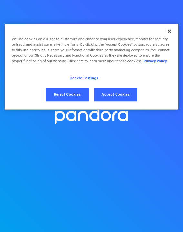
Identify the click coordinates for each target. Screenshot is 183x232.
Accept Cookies (116, 94)
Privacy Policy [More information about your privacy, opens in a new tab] (155, 61)
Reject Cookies (67, 94)
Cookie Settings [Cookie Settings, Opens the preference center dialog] (84, 78)
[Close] (169, 31)
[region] (91, 67)
